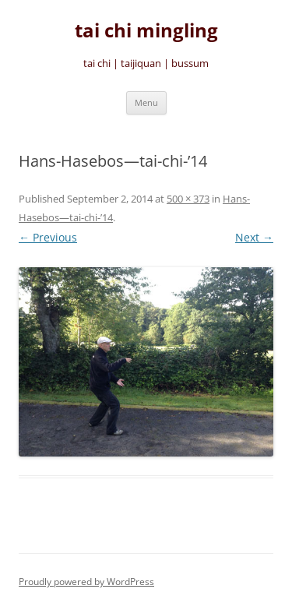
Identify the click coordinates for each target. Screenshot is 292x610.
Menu (146, 102)
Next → (254, 237)
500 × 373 (188, 199)
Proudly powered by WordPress (86, 581)
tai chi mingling (146, 31)
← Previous (48, 237)
